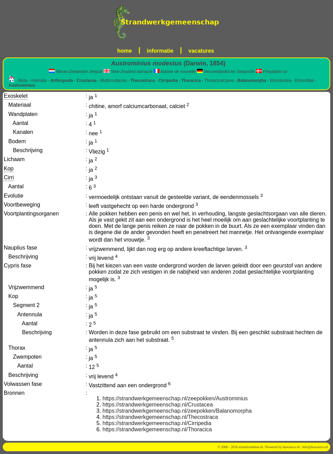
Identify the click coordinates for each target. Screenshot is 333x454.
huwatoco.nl (291, 447)
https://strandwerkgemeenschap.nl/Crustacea (157, 405)
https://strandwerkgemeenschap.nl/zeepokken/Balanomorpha (177, 411)
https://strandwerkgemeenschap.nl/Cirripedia (156, 423)
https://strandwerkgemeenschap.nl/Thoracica (157, 429)
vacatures (201, 51)
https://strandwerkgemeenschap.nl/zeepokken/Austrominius (174, 398)
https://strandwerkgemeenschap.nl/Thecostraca (160, 417)
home (124, 51)
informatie (160, 51)
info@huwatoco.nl (315, 447)
